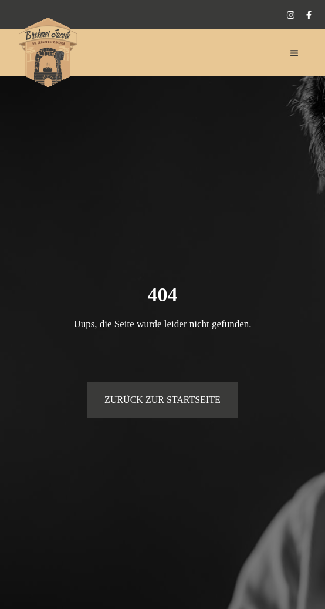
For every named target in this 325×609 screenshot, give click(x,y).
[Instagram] (290, 15)
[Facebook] (308, 15)
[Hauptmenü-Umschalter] (295, 53)
